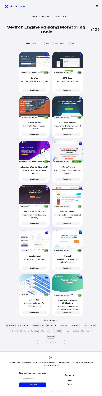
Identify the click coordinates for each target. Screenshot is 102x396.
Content (51, 336)
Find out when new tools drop (32, 373)
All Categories (51, 342)
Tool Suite (45, 331)
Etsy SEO (64, 325)
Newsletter (11, 325)
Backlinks (13, 331)
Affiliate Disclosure (57, 392)
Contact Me (69, 375)
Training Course (89, 325)
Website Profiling (72, 331)
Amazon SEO (51, 325)
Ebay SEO (75, 325)
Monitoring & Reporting (29, 331)
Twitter (69, 384)
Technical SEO (87, 331)
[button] (97, 6)
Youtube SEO (23, 325)
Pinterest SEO (38, 325)
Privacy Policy (43, 392)
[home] (13, 6)
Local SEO (57, 331)
